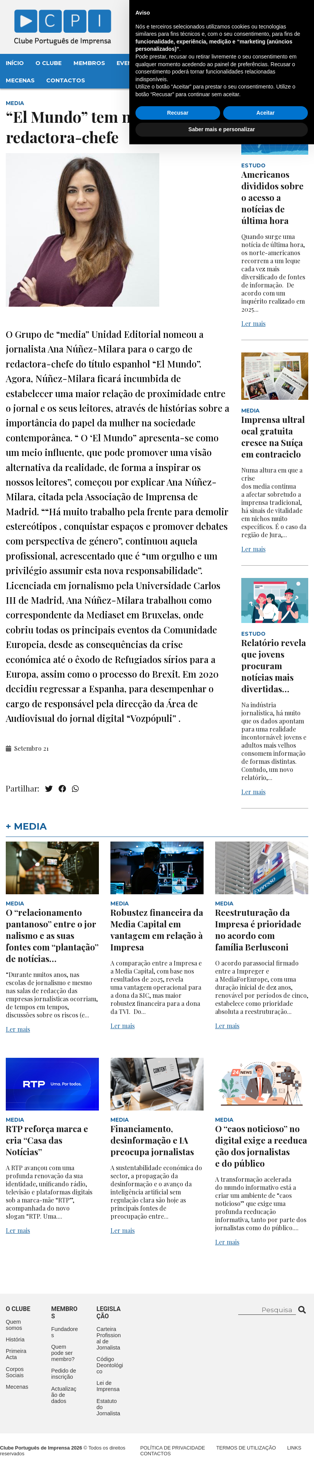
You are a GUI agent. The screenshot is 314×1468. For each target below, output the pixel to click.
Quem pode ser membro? (63, 1353)
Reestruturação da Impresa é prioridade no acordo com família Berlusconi (258, 930)
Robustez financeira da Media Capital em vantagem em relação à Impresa (156, 930)
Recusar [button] (177, 1436)
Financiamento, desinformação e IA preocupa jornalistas (153, 1140)
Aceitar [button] (265, 1436)
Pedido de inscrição (63, 1374)
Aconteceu (175, 63)
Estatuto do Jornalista (108, 1407)
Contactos (65, 80)
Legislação (225, 63)
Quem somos (14, 1325)
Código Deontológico (110, 1365)
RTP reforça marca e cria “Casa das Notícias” (47, 1140)
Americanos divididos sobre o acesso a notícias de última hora (272, 197)
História (15, 1339)
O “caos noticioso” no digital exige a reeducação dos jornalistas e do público (261, 1146)
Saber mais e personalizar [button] (222, 1453)
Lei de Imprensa (108, 1386)
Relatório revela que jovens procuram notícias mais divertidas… (273, 666)
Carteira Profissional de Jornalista (109, 1338)
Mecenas (20, 80)
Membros (89, 63)
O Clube (48, 63)
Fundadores (64, 1332)
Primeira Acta (16, 1354)
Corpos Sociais (14, 1372)
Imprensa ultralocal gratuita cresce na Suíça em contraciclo (273, 437)
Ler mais (253, 323)
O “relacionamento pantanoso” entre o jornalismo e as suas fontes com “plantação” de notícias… (52, 935)
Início (15, 63)
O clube (18, 1309)
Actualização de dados (64, 1395)
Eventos (131, 63)
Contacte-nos (278, 14)
